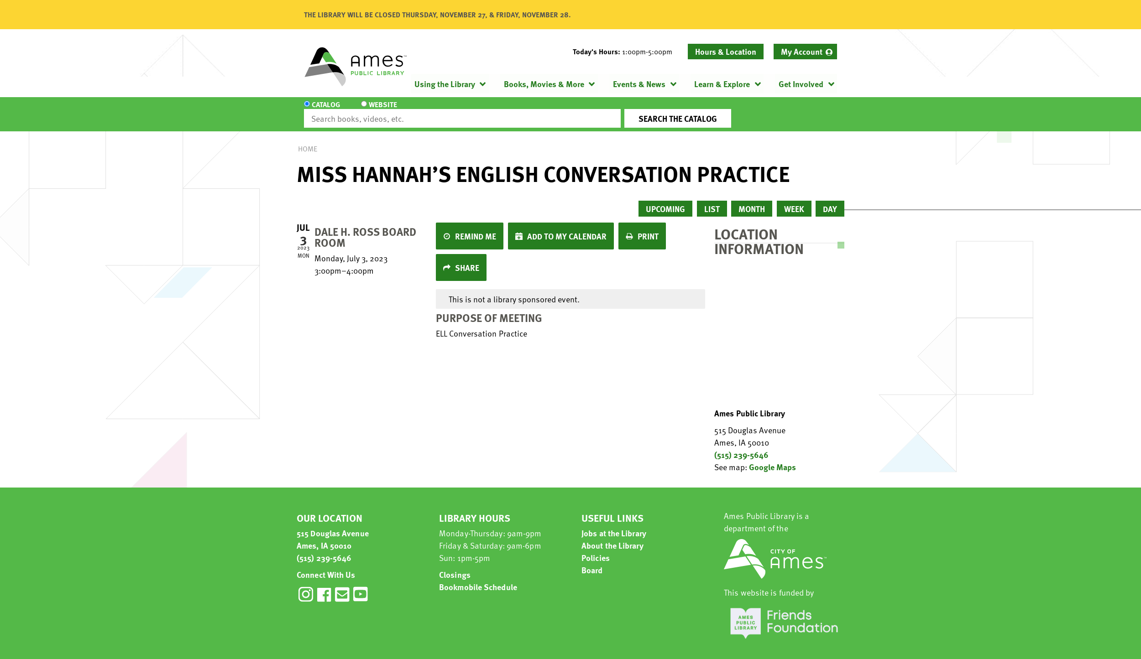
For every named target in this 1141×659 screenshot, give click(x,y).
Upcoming (665, 200)
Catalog (326, 110)
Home (307, 140)
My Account (801, 51)
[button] (626, 51)
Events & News (639, 84)
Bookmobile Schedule (478, 578)
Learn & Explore (722, 84)
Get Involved (801, 84)
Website (381, 110)
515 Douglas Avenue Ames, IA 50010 (333, 531)
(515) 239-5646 (741, 446)
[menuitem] (805, 51)
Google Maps (772, 458)
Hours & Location (725, 51)
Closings (455, 566)
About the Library (612, 537)
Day (830, 200)
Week (794, 200)
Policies (595, 549)
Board (592, 561)
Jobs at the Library (613, 525)
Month (751, 200)
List (712, 200)
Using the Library (444, 84)
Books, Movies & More (544, 84)
